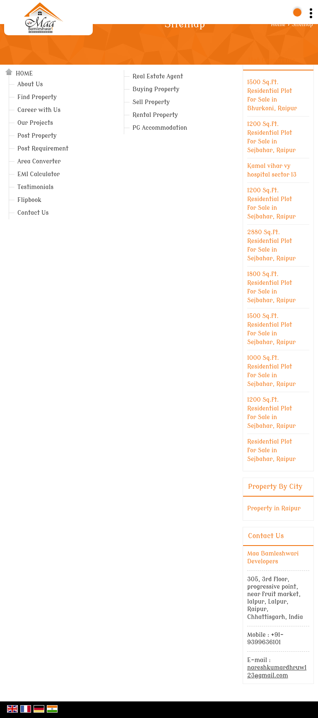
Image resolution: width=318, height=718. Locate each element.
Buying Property (155, 89)
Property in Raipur (274, 508)
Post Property (37, 136)
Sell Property (151, 102)
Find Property (37, 97)
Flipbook (29, 200)
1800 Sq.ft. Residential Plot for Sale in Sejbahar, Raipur (271, 287)
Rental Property (155, 115)
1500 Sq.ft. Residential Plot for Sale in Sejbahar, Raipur (271, 329)
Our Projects (35, 123)
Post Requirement (42, 149)
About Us (30, 84)
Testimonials (35, 187)
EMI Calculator (38, 174)
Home (278, 24)
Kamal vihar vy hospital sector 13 (271, 170)
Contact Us (32, 213)
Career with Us (38, 110)
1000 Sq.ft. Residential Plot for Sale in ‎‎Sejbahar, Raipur (271, 371)
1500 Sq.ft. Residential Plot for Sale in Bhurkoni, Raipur (272, 95)
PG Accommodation (159, 128)
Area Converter (38, 161)
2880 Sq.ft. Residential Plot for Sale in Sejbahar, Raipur (271, 245)
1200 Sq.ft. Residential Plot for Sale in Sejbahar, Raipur (271, 137)
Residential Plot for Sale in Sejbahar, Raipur (271, 450)
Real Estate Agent (157, 76)
